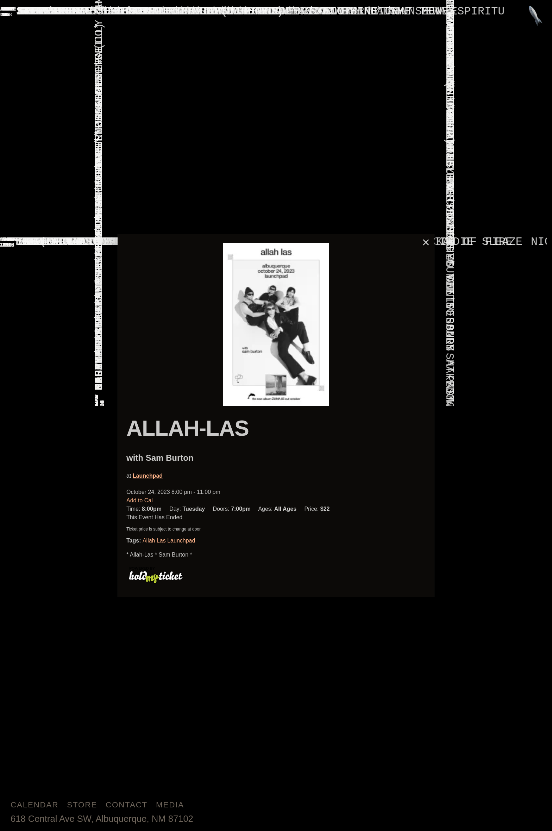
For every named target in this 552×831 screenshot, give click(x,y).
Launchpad (148, 476)
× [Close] (426, 242)
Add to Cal (139, 500)
